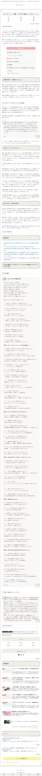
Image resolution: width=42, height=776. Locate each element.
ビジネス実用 (11, 634)
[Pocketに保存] (8, 20)
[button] (33, 20)
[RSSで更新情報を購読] (23, 656)
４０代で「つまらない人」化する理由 (15, 55)
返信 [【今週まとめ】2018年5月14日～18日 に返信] (38, 746)
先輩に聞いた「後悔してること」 (15, 52)
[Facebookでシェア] (21, 17)
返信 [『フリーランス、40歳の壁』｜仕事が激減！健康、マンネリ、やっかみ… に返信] (38, 756)
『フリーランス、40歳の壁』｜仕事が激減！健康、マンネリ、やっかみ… (18, 749)
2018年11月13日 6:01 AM (6, 751)
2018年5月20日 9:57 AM (6, 741)
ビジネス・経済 (5, 634)
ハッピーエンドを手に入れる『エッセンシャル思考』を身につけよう (19, 247)
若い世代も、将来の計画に (14, 62)
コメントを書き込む (21, 760)
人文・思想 (16, 634)
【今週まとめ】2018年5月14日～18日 (10, 740)
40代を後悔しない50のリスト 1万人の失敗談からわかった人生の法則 (22, 68)
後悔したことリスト (34, 634)
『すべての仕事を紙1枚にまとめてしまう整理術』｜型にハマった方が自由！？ (21, 253)
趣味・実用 (9, 636)
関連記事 (10, 65)
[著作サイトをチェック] (19, 656)
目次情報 (10, 71)
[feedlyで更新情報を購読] (21, 656)
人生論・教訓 (21, 634)
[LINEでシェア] (21, 20)
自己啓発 (4, 636)
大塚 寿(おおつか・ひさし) (13, 74)
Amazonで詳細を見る (7, 26)
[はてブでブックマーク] (33, 17)
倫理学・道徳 (27, 634)
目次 (20, 48)
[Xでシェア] (8, 17)
